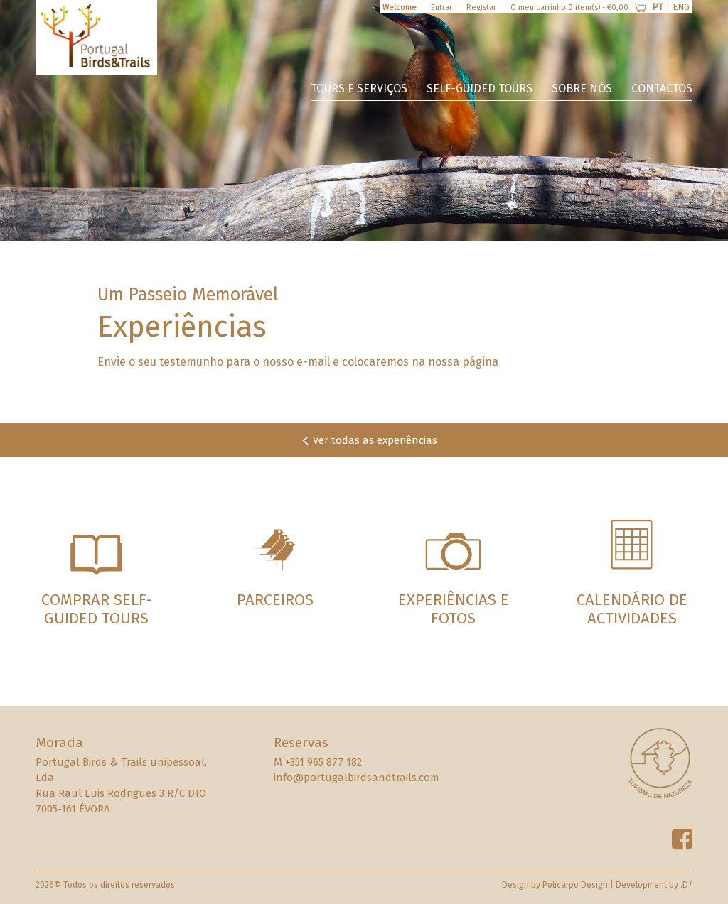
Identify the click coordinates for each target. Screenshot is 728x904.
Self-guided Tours (479, 88)
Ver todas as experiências (375, 440)
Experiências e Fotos (453, 609)
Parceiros (275, 599)
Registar (481, 7)
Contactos (661, 88)
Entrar (441, 7)
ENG (681, 6)
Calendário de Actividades (632, 609)
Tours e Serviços (359, 88)
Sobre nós (582, 88)
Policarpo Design (575, 885)
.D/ (686, 885)
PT (657, 6)
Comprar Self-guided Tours (96, 609)
